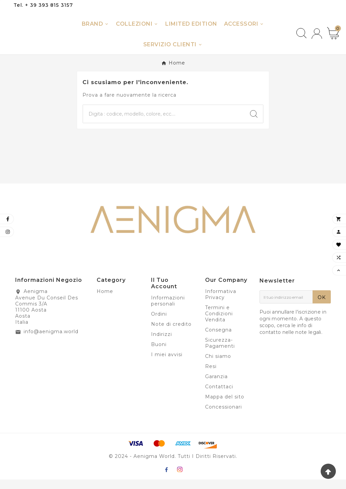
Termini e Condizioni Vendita (219, 323)
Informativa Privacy (220, 304)
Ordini (159, 323)
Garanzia (216, 386)
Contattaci (219, 396)
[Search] (253, 123)
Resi (211, 376)
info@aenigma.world (51, 341)
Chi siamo (218, 366)
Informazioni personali (168, 310)
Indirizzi (161, 344)
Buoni (159, 354)
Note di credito (171, 334)
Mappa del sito (224, 406)
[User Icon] (317, 38)
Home (105, 301)
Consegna (218, 339)
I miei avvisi (166, 364)
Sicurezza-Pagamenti (220, 352)
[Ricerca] (164, 123)
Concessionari (223, 416)
